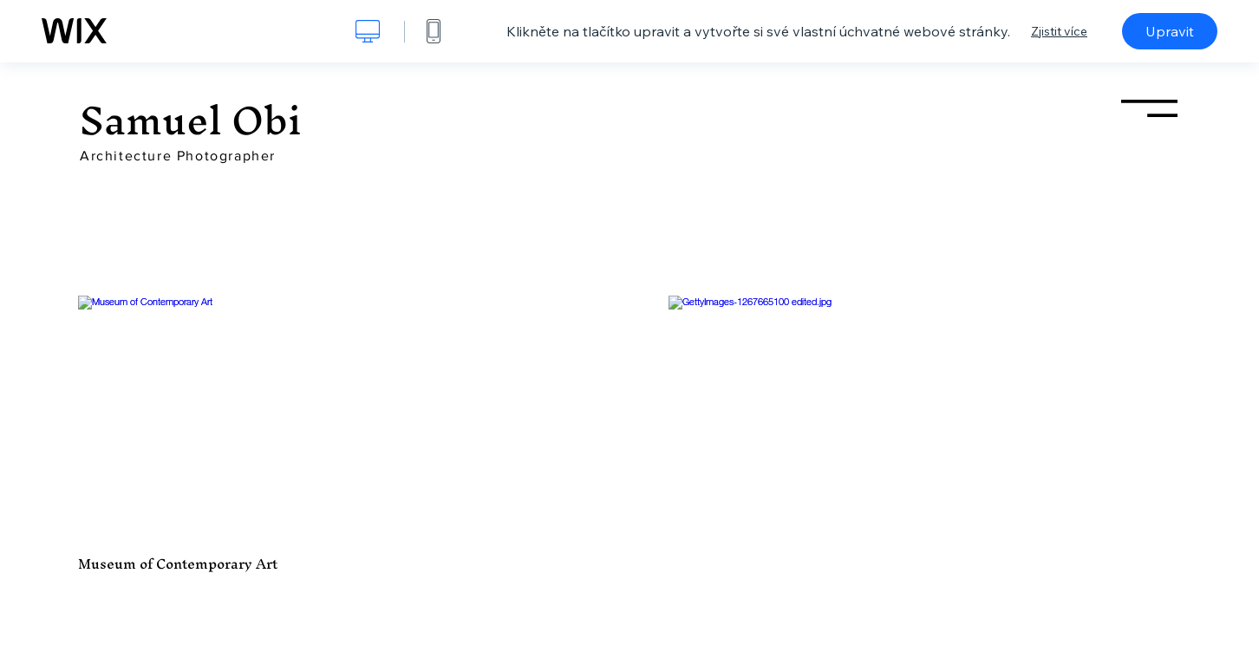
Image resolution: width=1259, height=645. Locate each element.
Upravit (1169, 31)
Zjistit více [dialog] (1059, 31)
